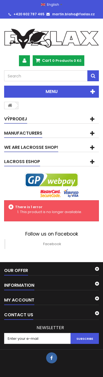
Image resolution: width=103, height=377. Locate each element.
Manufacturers (23, 133)
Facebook (52, 243)
